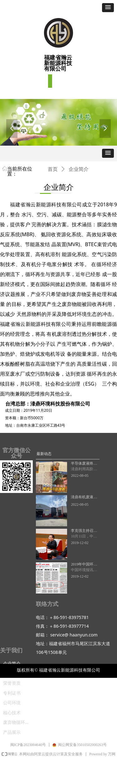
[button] (108, 7)
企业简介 (79, 169)
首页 (53, 169)
